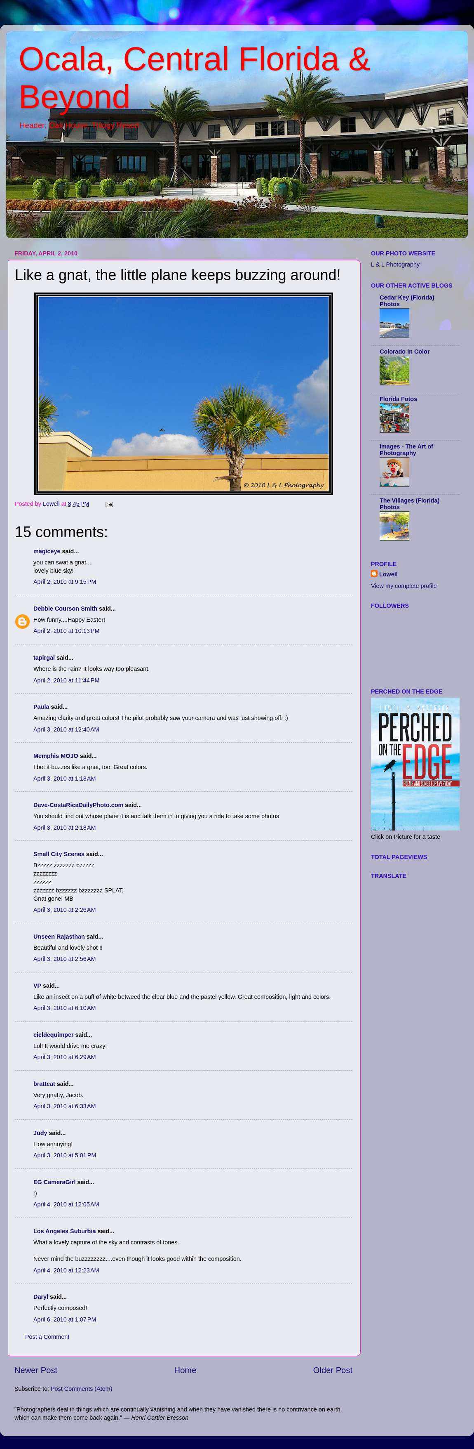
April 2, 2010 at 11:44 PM (66, 680)
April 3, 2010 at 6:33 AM (64, 1106)
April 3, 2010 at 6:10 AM (64, 1008)
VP (37, 985)
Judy (40, 1133)
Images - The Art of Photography (406, 449)
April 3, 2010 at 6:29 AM (64, 1057)
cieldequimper (53, 1034)
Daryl (40, 1296)
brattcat (44, 1084)
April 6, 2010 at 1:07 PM (64, 1319)
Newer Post (35, 1370)
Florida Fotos (398, 399)
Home (185, 1370)
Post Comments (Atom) (82, 1388)
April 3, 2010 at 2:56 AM (64, 959)
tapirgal (44, 657)
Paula (41, 706)
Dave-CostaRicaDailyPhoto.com (78, 805)
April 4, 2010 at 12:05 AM (66, 1204)
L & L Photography (395, 264)
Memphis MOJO (55, 756)
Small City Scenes (58, 854)
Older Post (332, 1370)
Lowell (388, 574)
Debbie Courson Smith (65, 608)
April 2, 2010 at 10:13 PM (66, 631)
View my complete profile (404, 586)
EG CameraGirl (54, 1182)
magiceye (47, 551)
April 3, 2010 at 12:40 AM (66, 729)
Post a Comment (47, 1336)
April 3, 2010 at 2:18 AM (64, 827)
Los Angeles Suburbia (64, 1231)
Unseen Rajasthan (59, 936)
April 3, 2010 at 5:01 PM (64, 1155)
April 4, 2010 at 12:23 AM (66, 1270)
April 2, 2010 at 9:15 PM (64, 581)
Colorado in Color (405, 351)
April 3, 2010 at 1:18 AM (64, 778)
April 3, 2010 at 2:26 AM (64, 909)
